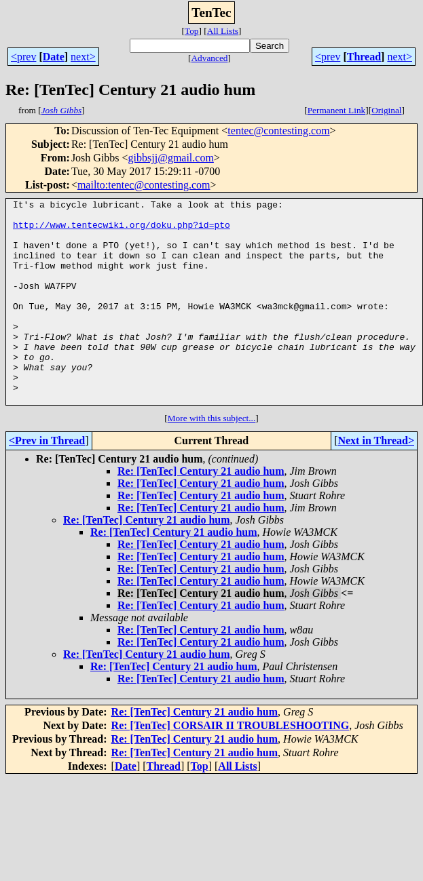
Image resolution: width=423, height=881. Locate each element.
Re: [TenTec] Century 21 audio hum (200, 511)
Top (192, 31)
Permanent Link (337, 110)
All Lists (222, 31)
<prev (23, 56)
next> (83, 56)
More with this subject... (212, 459)
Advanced (209, 58)
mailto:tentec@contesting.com (143, 185)
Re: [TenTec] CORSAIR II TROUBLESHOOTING (230, 766)
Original (386, 110)
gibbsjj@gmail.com (171, 157)
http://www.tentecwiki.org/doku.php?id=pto (121, 230)
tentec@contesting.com (278, 130)
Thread (364, 56)
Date (54, 56)
